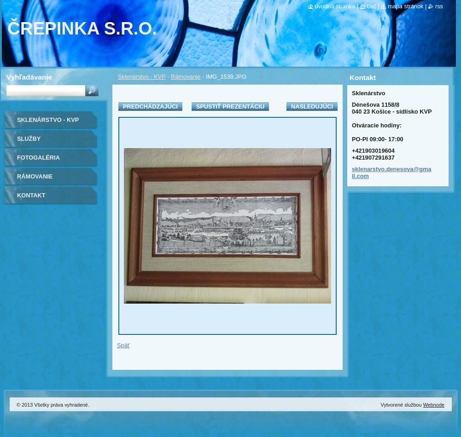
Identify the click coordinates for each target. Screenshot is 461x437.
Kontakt (31, 195)
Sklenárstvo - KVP (142, 76)
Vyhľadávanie (29, 77)
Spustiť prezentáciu (230, 106)
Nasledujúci (312, 106)
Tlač (371, 6)
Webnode (433, 405)
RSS (439, 6)
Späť (123, 345)
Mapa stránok (406, 6)
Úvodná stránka (335, 6)
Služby (29, 138)
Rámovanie (186, 76)
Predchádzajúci (150, 106)
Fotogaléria (38, 157)
